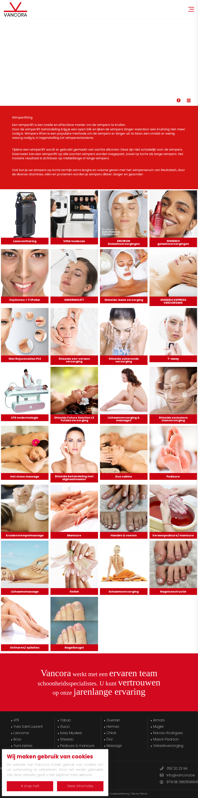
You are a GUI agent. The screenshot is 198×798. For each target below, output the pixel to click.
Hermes (113, 726)
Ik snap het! (30, 786)
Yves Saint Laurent (28, 726)
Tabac (65, 720)
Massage (114, 745)
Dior (110, 739)
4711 (16, 720)
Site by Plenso (139, 793)
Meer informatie (80, 786)
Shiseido (67, 739)
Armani (159, 720)
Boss (17, 739)
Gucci (65, 726)
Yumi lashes (23, 745)
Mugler (158, 726)
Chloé (111, 733)
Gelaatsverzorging (168, 745)
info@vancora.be (181, 775)
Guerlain (113, 720)
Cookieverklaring (119, 793)
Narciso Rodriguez (168, 733)
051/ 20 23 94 (177, 768)
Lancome (21, 733)
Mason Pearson (166, 739)
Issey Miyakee (71, 733)
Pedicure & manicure (77, 745)
